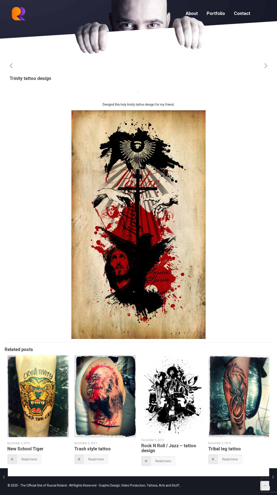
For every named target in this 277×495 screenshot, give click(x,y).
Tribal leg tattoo (224, 448)
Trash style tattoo (92, 448)
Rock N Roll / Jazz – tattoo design (168, 448)
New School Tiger (25, 448)
